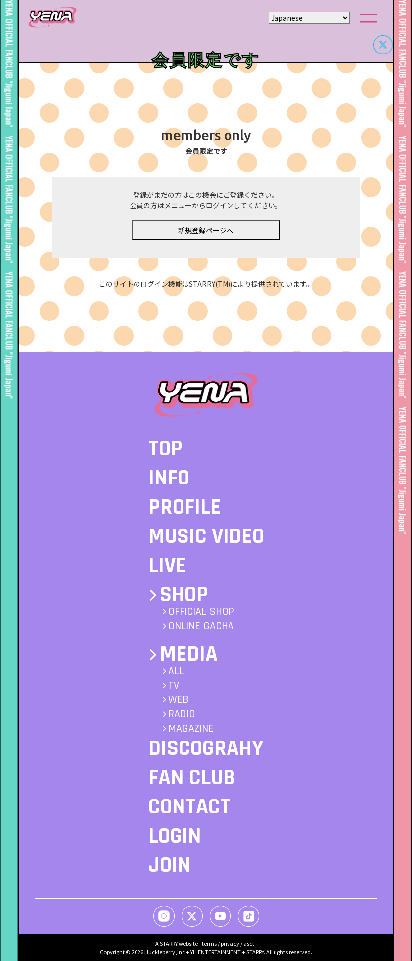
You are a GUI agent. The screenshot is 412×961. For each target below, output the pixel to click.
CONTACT (189, 807)
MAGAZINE (191, 728)
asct (248, 943)
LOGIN (174, 836)
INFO (168, 478)
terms (209, 943)
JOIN (169, 865)
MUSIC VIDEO (206, 536)
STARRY (169, 943)
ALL (176, 671)
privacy (230, 943)
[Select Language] (309, 18)
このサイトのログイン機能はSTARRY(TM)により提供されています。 (206, 294)
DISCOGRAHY (205, 748)
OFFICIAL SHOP (201, 611)
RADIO (181, 714)
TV (173, 685)
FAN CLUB (191, 777)
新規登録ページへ (205, 241)
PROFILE (184, 507)
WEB (178, 699)
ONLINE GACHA (201, 626)
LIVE (167, 565)
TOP (165, 448)
